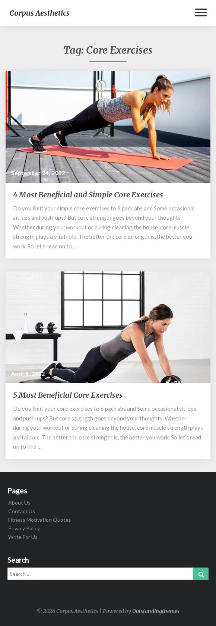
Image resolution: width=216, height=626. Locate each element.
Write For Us (23, 537)
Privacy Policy (24, 528)
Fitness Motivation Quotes (39, 520)
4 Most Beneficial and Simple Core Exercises (88, 194)
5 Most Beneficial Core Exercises (68, 395)
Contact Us (21, 511)
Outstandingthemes (156, 611)
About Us (19, 502)
